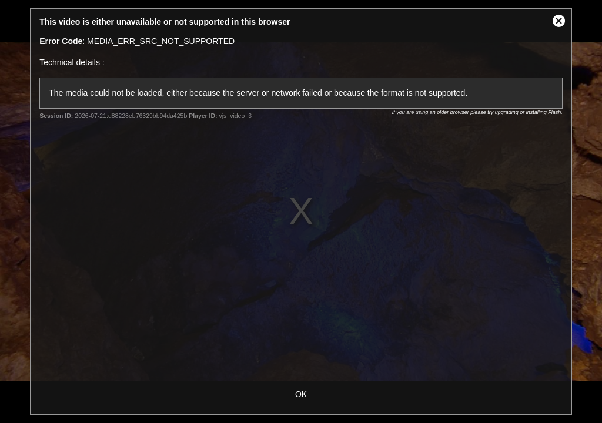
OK (301, 394)
